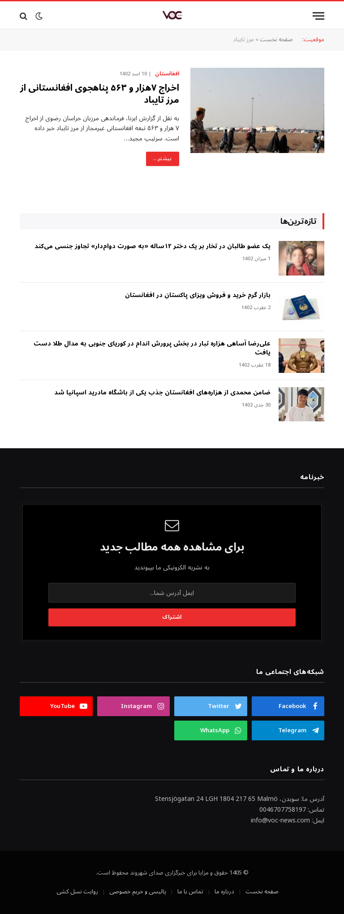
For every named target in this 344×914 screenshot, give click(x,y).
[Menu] (318, 16)
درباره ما (224, 891)
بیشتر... (162, 158)
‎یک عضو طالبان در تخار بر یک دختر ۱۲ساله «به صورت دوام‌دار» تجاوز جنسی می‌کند (152, 246)
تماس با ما (190, 891)
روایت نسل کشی (77, 891)
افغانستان (167, 74)
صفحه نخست (276, 39)
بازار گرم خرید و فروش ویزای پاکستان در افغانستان (198, 295)
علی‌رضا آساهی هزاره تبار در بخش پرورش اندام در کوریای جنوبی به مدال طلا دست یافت (152, 348)
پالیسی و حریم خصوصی (137, 891)
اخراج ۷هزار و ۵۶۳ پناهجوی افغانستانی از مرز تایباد (99, 94)
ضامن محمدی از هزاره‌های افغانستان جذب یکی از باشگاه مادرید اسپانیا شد (162, 392)
